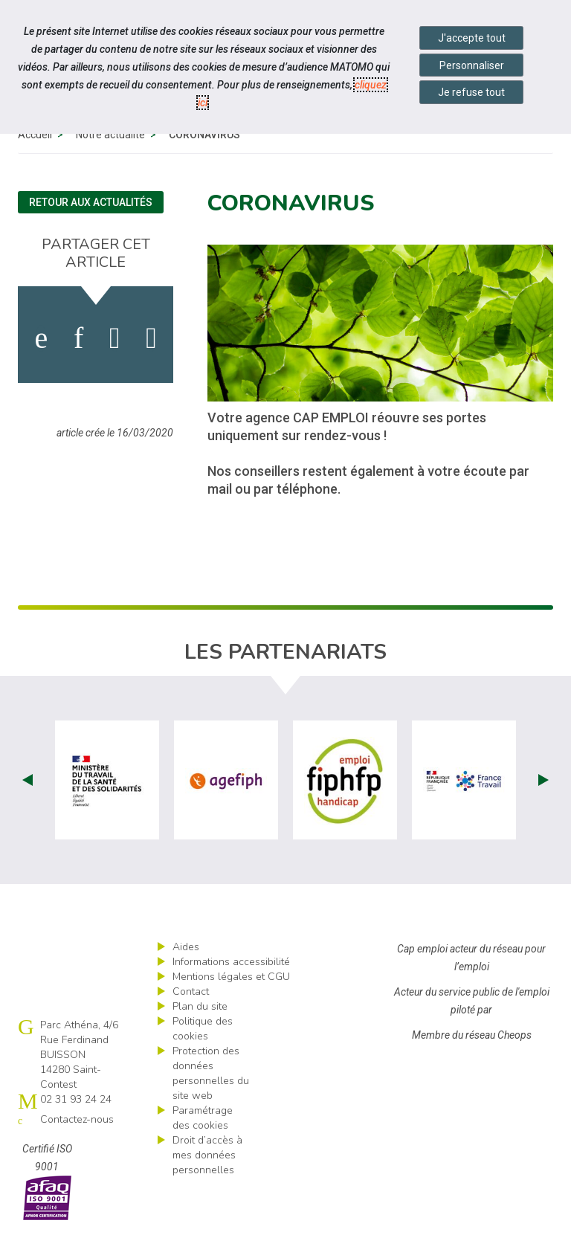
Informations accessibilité (231, 965)
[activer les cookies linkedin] (78, 342)
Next (543, 783)
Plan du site (200, 1010)
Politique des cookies (202, 1032)
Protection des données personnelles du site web (210, 1077)
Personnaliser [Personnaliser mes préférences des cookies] (471, 65)
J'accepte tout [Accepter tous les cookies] (472, 38)
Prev (27, 783)
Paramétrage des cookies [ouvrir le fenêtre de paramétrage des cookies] (202, 1121)
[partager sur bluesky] (151, 342)
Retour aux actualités (90, 206)
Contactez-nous (77, 1123)
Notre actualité (110, 138)
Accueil (35, 138)
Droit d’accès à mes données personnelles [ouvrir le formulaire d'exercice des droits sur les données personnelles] (207, 1159)
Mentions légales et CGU (231, 980)
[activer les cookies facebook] (41, 342)
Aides (185, 951)
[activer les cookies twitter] (115, 342)
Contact (190, 995)
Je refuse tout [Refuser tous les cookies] (471, 92)
